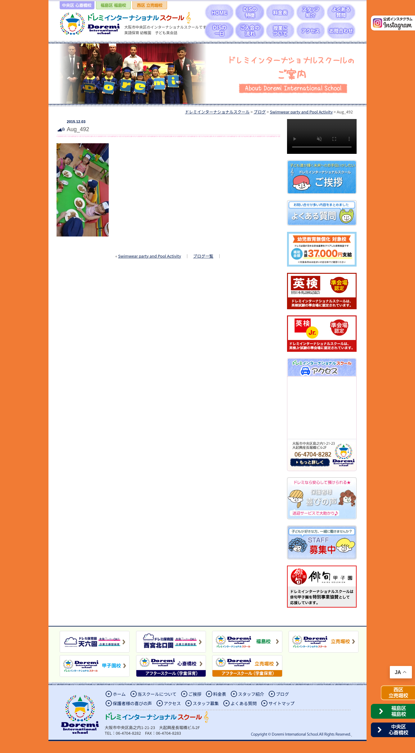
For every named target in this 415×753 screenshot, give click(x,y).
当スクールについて (157, 694)
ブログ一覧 (203, 256)
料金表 (219, 694)
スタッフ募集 (206, 703)
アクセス (172, 703)
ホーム (119, 694)
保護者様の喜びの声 (132, 703)
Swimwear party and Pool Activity (149, 256)
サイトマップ (281, 703)
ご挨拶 (194, 694)
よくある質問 (243, 703)
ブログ (282, 694)
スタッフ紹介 (251, 694)
